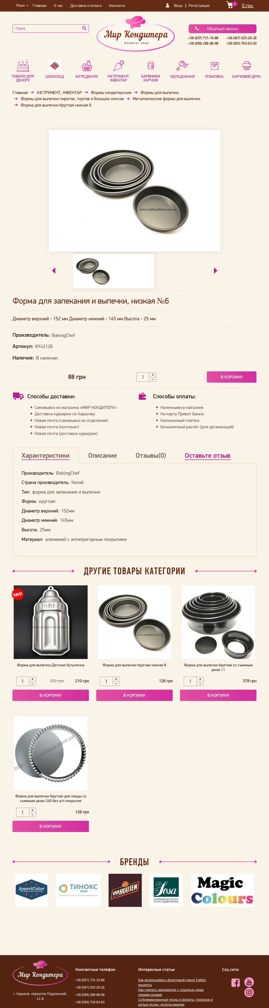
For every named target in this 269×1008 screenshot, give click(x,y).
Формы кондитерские (111, 92)
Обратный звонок (216, 28)
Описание (102, 455)
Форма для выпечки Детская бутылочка (50, 665)
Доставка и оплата (86, 5)
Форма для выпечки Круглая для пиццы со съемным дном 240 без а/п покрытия (50, 798)
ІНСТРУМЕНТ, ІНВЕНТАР (59, 92)
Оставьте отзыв (207, 455)
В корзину (232, 376)
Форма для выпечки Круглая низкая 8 (134, 665)
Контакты (117, 5)
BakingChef (63, 335)
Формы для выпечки (160, 92)
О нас (58, 5)
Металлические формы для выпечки (166, 98)
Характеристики (46, 455)
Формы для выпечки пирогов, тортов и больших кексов (72, 98)
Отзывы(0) (151, 455)
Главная (39, 5)
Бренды (134, 861)
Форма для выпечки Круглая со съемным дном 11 (218, 667)
